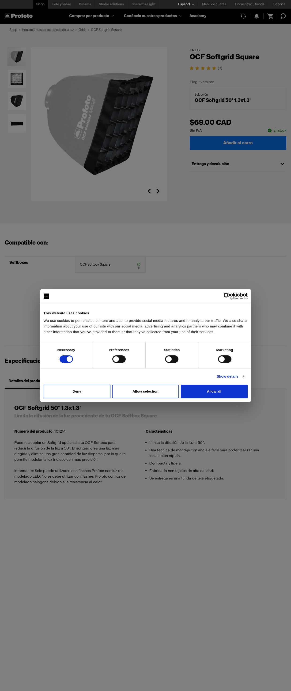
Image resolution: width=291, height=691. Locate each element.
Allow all (214, 391)
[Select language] (186, 4)
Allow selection (145, 391)
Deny (76, 391)
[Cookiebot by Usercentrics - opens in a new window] (227, 296)
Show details (227, 376)
